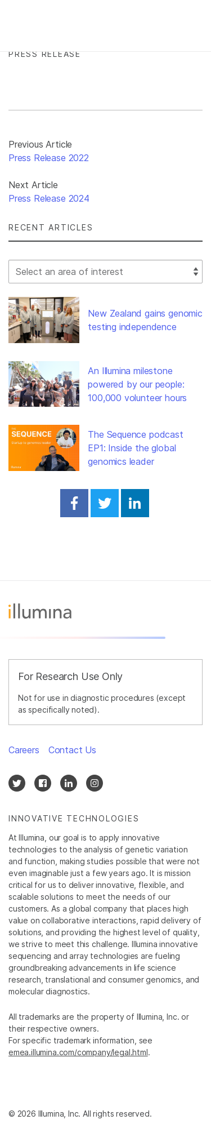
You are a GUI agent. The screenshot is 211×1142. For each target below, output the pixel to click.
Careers (23, 750)
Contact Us (72, 750)
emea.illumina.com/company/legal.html (78, 1052)
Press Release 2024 (48, 198)
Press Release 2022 (48, 157)
